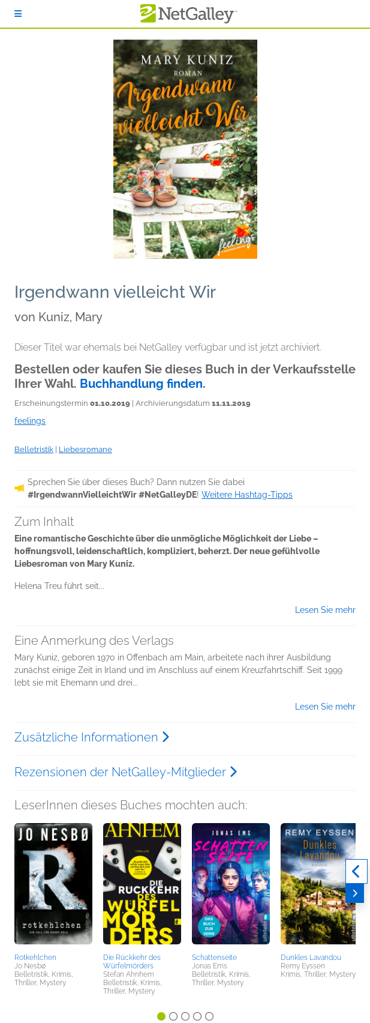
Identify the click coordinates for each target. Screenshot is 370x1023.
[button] (53, 886)
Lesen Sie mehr (325, 610)
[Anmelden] (18, 13)
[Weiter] (354, 893)
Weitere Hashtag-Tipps (247, 494)
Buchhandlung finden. (143, 383)
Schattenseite (214, 957)
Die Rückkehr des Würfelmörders (132, 961)
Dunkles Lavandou (311, 957)
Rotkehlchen (35, 957)
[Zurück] (356, 871)
